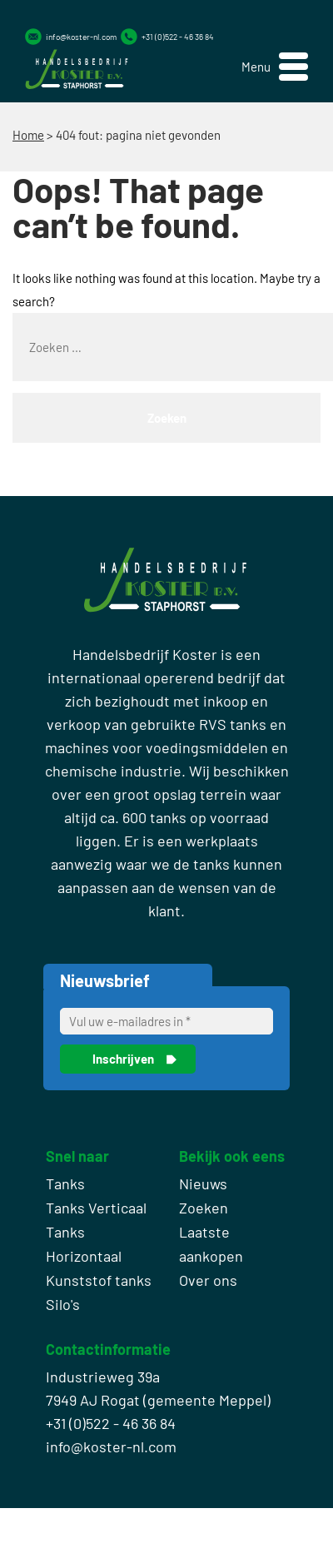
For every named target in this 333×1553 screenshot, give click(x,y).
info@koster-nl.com (81, 37)
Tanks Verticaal (96, 1207)
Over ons (208, 1280)
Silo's (63, 1304)
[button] (274, 67)
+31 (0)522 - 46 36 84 (178, 37)
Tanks (65, 1183)
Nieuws (203, 1183)
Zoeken (203, 1207)
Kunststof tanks (99, 1280)
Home (28, 134)
